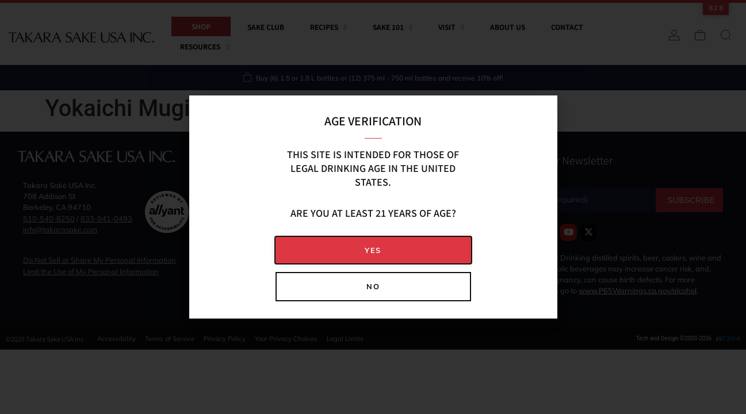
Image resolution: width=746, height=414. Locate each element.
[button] (373, 250)
